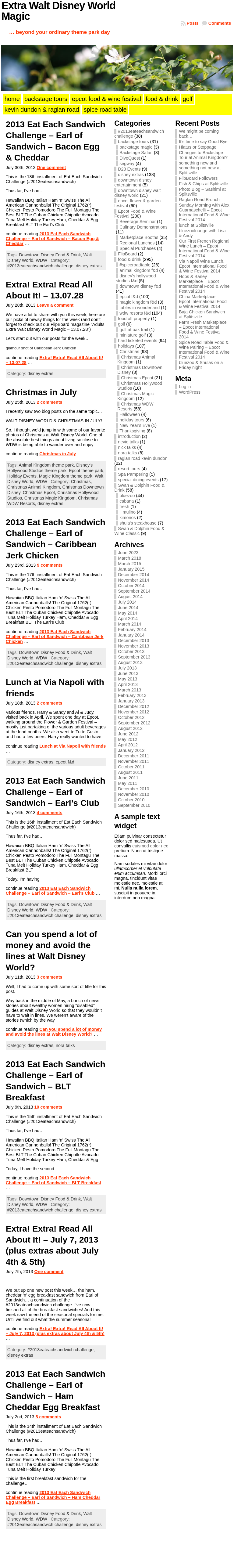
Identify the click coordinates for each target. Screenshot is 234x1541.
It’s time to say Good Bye (203, 141)
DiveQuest (129, 158)
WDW (41, 260)
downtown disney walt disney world (137, 193)
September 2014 (134, 591)
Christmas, (81, 481)
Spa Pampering (133, 474)
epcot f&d (65, 762)
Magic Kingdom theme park (65, 476)
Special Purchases (137, 248)
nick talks (127, 447)
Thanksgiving (132, 430)
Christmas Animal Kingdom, (34, 487)
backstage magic (135, 147)
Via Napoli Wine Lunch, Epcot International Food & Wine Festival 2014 (203, 266)
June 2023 (128, 552)
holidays (126, 346)
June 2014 (128, 607)
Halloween (129, 414)
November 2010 (133, 794)
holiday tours (131, 419)
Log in (185, 386)
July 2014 (127, 602)
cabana (126, 501)
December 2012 (133, 706)
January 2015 (131, 569)
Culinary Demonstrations (143, 227)
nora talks (65, 1045)
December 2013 (133, 640)
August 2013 (130, 662)
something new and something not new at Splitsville (200, 168)
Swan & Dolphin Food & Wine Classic (139, 531)
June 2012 (128, 733)
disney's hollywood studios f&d (136, 278)
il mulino (127, 512)
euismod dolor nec (150, 845)
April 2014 (128, 618)
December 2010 (133, 788)
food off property (134, 318)
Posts (193, 23)
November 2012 (133, 711)
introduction (129, 436)
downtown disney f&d (140, 286)
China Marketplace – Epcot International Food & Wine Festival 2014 (203, 301)
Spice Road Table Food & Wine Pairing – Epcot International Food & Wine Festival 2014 (204, 349)
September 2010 (134, 805)
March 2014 (129, 624)
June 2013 (128, 673)
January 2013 (131, 700)
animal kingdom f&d (138, 270)
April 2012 (128, 744)
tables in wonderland (139, 307)
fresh (124, 506)
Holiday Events (22, 476)
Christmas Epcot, (40, 492)
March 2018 (129, 558)
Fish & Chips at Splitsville (203, 183)
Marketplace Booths (138, 237)
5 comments (48, 1416)
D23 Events (129, 169)
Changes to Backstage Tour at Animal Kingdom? (203, 155)
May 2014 (127, 613)
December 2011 (133, 755)
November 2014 (133, 580)
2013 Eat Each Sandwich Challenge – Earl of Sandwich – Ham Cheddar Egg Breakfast (53, 1497)
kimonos (127, 517)
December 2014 (133, 574)
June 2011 (128, 777)
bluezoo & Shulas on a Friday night (201, 365)
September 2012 (134, 722)
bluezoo (127, 495)
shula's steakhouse (138, 523)
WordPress (189, 392)
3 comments (49, 977)
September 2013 (134, 657)
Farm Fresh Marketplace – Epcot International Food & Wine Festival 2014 (203, 329)
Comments (219, 23)
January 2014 (131, 635)
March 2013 (129, 689)
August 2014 (130, 596)
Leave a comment (55, 305)
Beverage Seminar (137, 221)
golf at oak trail (133, 329)
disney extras (89, 265)
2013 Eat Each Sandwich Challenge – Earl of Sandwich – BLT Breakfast (53, 1180)
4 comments (49, 812)
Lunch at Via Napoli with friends (72, 746)
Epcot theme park (86, 470)
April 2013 (128, 684)
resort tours (129, 468)
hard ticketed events (137, 340)
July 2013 (127, 668)
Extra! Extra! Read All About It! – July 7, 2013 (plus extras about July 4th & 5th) (55, 1331)
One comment (51, 167)
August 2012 (130, 728)
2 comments (49, 402)
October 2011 (131, 766)
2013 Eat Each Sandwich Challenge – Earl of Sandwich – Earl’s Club (55, 792)
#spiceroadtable (135, 264)
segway (126, 163)
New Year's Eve (134, 425)
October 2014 (131, 585)
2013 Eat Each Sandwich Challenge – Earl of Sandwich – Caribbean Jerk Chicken (55, 636)
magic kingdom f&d (138, 302)
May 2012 (127, 739)
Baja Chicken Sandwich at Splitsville (202, 314)
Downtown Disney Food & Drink (50, 254)
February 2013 (132, 695)
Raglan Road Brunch (199, 199)
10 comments (48, 1107)
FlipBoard (127, 253)
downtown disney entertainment (132, 182)
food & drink (129, 259)
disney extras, (41, 762)
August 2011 (130, 772)
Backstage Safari (136, 152)
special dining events (138, 479)
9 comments (49, 565)
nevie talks (128, 441)
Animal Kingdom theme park (46, 465)
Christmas (129, 351)
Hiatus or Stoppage (197, 147)
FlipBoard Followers (198, 178)
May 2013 (127, 679)
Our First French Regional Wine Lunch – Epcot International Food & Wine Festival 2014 (204, 248)
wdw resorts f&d (135, 313)
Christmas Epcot (137, 377)
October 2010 (131, 799)
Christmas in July (41, 392)
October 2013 (131, 651)
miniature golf (132, 335)
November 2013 (133, 646)
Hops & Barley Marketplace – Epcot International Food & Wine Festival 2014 (204, 284)
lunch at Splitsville (196, 225)
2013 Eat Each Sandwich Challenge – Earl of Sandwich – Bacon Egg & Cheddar (52, 238)
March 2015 (129, 563)
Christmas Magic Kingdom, (51, 498)
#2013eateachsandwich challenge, (41, 265)
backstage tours (133, 141)
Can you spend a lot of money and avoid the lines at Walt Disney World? (54, 1032)
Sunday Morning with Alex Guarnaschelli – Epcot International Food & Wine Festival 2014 (204, 212)
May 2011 (127, 783)
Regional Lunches (136, 242)
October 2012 (131, 717)
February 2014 (132, 629)
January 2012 (131, 750)
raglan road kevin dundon (142, 458)
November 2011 (133, 761)
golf (121, 324)
